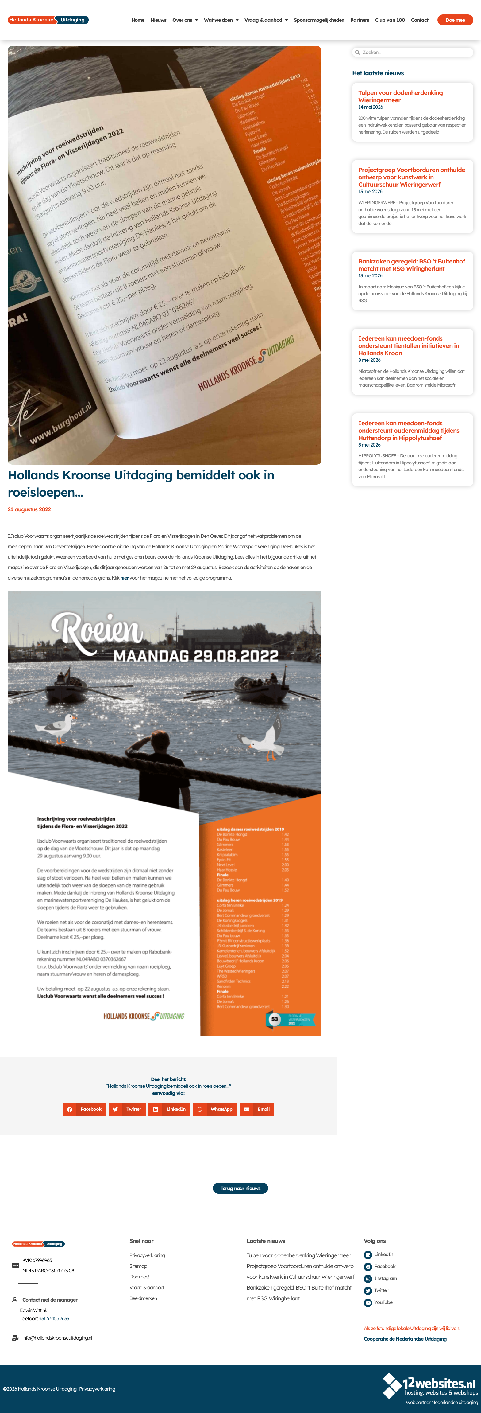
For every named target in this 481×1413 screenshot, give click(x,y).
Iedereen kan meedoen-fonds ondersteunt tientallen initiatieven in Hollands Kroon (408, 345)
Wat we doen (221, 19)
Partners (359, 20)
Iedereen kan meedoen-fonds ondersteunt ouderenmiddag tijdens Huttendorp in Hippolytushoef (408, 430)
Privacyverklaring (147, 1255)
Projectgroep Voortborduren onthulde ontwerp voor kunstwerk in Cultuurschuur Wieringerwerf (411, 177)
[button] (84, 1109)
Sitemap (138, 1266)
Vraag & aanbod (266, 19)
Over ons (185, 19)
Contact (419, 20)
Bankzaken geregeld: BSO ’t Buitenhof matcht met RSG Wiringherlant (411, 264)
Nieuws (158, 20)
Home (137, 20)
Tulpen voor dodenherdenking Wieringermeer (400, 96)
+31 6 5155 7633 (54, 1318)
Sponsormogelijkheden (319, 20)
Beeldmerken (143, 1298)
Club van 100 (390, 20)
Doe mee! (139, 1277)
